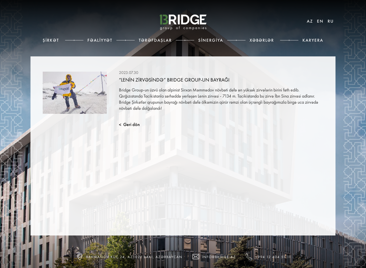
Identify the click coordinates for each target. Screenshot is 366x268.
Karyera (312, 40)
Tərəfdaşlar (155, 40)
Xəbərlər (262, 40)
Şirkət (51, 40)
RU (331, 21)
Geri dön (129, 124)
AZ (310, 21)
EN (320, 21)
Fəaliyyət (99, 40)
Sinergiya (210, 40)
